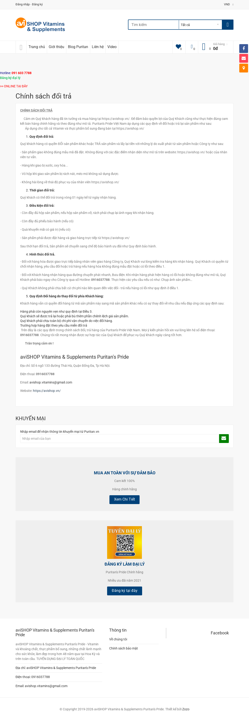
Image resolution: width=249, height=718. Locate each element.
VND (228, 4)
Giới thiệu (56, 47)
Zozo (185, 709)
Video (112, 47)
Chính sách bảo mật (123, 648)
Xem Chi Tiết (124, 499)
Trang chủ (37, 47)
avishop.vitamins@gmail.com (50, 382)
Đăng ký (37, 4)
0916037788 (40, 677)
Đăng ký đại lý (10, 78)
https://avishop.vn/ (47, 391)
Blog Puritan (78, 47)
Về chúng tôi (118, 639)
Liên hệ (98, 47)
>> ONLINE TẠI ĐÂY (14, 86)
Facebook (220, 633)
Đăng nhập (23, 4)
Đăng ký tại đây (124, 590)
